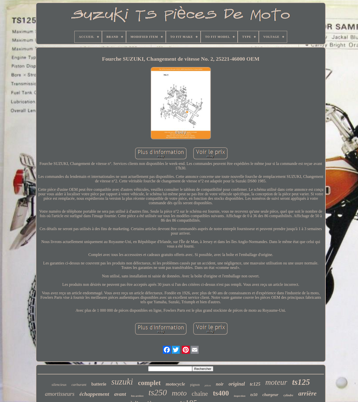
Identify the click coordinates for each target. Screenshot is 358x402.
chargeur (270, 394)
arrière (307, 393)
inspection (239, 395)
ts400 (221, 393)
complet (149, 383)
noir (220, 384)
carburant (78, 385)
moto (179, 393)
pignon (195, 385)
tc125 (255, 384)
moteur (276, 382)
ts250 (157, 392)
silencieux (58, 385)
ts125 (301, 382)
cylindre (288, 395)
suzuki (122, 382)
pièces (208, 385)
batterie (98, 384)
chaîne (200, 393)
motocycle (175, 384)
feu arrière (137, 395)
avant (120, 394)
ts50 (253, 394)
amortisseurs (60, 394)
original (236, 384)
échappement (94, 394)
